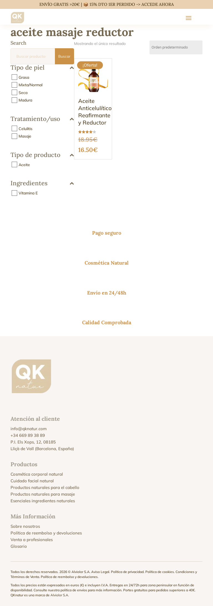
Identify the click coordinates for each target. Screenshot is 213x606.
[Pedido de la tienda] (175, 47)
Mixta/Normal (30, 84)
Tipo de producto (42, 155)
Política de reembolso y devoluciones (46, 533)
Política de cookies (159, 572)
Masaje (25, 136)
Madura (25, 100)
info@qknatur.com (29, 428)
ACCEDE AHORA (157, 4)
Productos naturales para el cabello (45, 487)
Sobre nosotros (25, 526)
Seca (23, 92)
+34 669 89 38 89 (28, 435)
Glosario (19, 546)
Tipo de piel (42, 67)
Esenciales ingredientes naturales (43, 500)
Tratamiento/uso (42, 119)
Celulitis (25, 128)
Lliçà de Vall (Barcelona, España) (42, 448)
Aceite (24, 164)
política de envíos (73, 590)
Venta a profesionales (32, 539)
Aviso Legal (100, 572)
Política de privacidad (127, 572)
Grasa (24, 77)
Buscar (64, 56)
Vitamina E (28, 193)
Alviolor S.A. (59, 595)
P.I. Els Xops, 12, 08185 (33, 442)
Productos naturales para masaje (43, 494)
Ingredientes (42, 183)
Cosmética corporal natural (37, 474)
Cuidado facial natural (32, 480)
